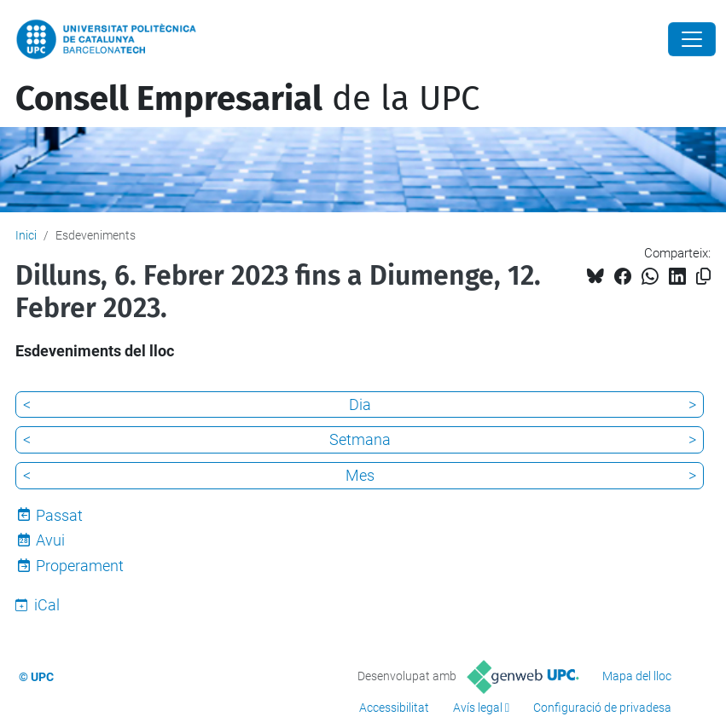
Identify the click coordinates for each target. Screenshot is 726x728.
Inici (26, 235)
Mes (360, 475)
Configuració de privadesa (602, 707)
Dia (360, 404)
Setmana (360, 439)
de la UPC (247, 98)
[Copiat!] (703, 276)
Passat (59, 515)
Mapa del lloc (636, 676)
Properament (80, 566)
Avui (50, 540)
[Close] (692, 39)
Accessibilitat (394, 707)
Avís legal (477, 707)
